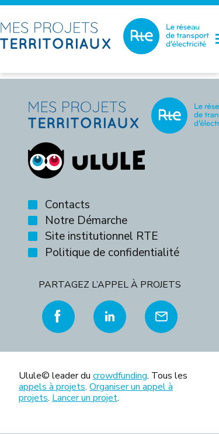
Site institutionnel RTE (101, 236)
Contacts (67, 204)
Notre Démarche (86, 220)
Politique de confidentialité (112, 252)
